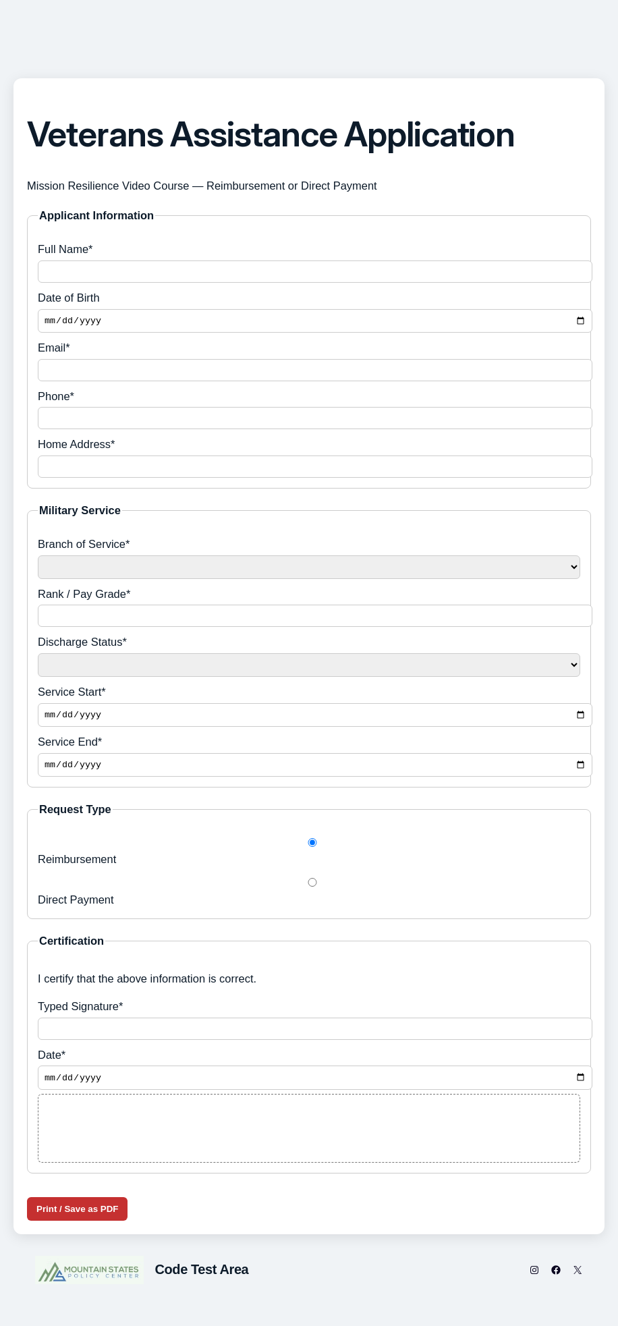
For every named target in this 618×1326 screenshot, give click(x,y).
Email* (309, 363)
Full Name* (309, 263)
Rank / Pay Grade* (309, 609)
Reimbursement (309, 857)
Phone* (309, 411)
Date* (309, 1075)
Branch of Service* (309, 559)
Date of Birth (309, 313)
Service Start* (309, 709)
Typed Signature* (309, 1025)
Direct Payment (309, 897)
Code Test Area (201, 1276)
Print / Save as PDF (77, 1216)
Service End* (309, 760)
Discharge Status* (309, 658)
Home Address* (309, 460)
